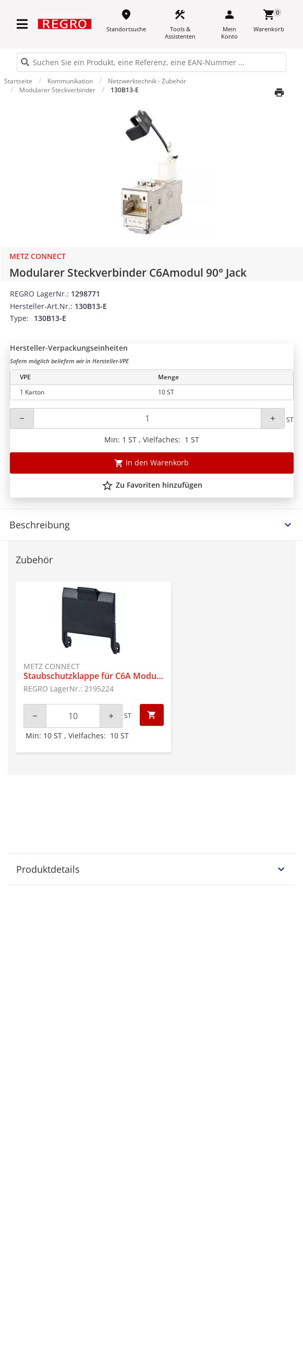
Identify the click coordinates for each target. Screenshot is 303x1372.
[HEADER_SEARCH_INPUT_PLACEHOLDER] (151, 62)
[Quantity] (147, 418)
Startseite (18, 81)
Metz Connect (37, 256)
